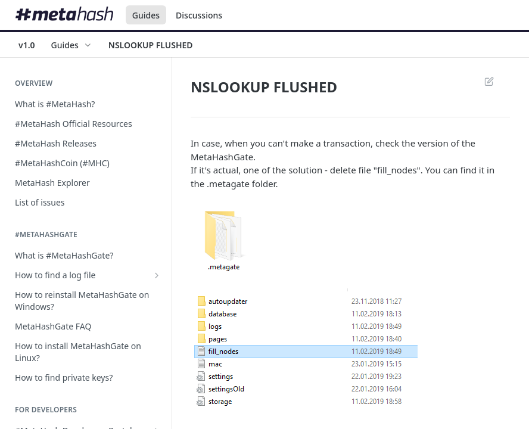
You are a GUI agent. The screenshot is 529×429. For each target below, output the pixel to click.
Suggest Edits (489, 81)
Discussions (199, 15)
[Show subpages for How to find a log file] (156, 275)
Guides (146, 15)
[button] (350, 239)
